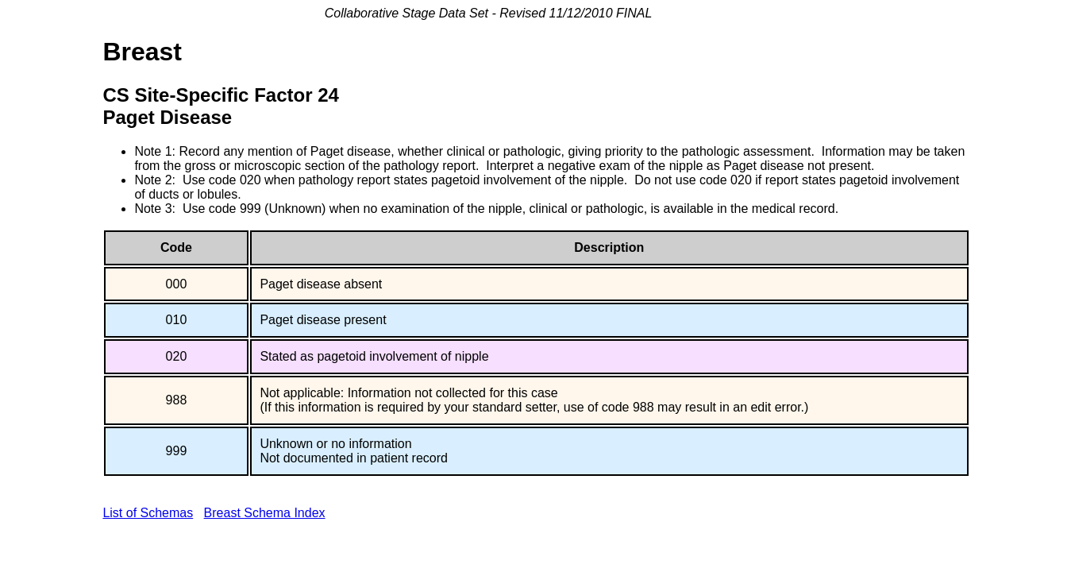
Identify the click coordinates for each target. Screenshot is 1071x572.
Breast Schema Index (265, 513)
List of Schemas (147, 513)
